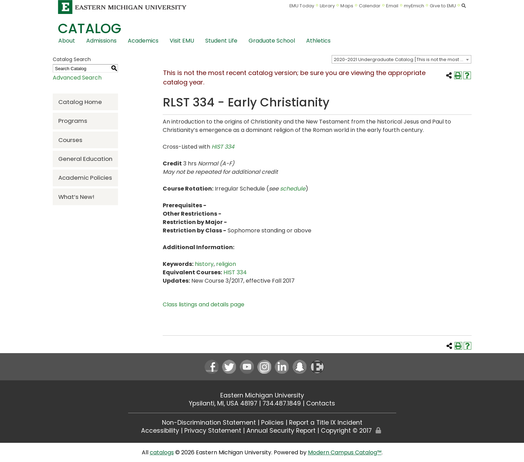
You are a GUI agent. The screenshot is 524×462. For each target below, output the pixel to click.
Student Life (221, 41)
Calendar (370, 6)
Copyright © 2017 (346, 430)
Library (327, 6)
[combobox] (401, 59)
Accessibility (160, 430)
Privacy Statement (212, 430)
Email (392, 6)
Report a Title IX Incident (325, 422)
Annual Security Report (281, 430)
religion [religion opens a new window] (226, 264)
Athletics (318, 41)
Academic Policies (85, 177)
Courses (70, 140)
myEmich (414, 6)
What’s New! (76, 197)
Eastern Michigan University (262, 395)
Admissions (101, 41)
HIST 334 (223, 147)
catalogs (162, 452)
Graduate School (272, 41)
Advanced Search (77, 78)
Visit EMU (182, 41)
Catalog (89, 28)
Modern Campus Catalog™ (345, 452)
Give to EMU (443, 6)
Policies (272, 422)
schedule (292, 189)
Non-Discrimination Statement (209, 422)
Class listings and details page (203, 304)
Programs (72, 121)
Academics (143, 41)
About (66, 41)
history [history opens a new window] (204, 264)
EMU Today (301, 6)
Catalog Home (80, 102)
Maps (346, 6)
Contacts (320, 403)
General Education (85, 159)
